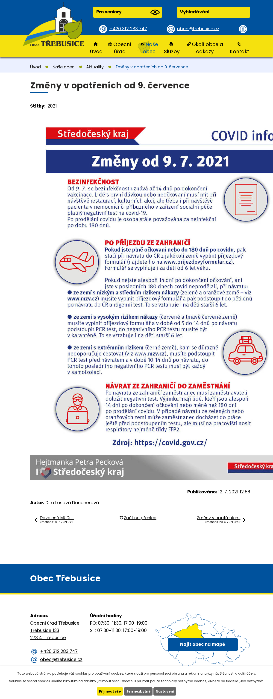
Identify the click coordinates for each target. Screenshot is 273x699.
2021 (52, 106)
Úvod (96, 51)
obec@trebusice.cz (198, 29)
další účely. (247, 673)
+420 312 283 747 (128, 29)
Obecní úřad (122, 48)
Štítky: (37, 106)
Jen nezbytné (138, 691)
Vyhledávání (195, 12)
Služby (172, 51)
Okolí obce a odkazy (207, 48)
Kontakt (239, 51)
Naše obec (150, 48)
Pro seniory (128, 12)
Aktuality (95, 67)
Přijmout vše (110, 691)
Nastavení (165, 691)
